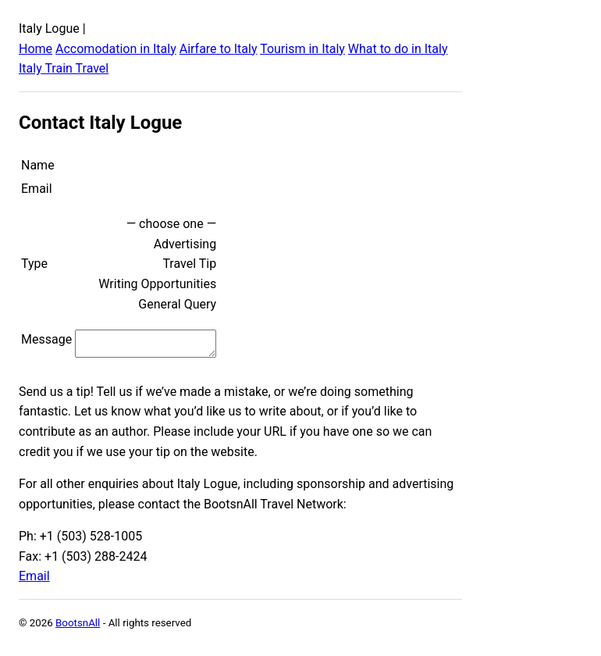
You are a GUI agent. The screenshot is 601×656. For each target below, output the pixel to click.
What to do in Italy (398, 48)
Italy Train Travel (63, 68)
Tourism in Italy (302, 48)
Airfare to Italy (219, 48)
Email (34, 580)
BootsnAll (77, 627)
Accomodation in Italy (115, 48)
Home (35, 48)
